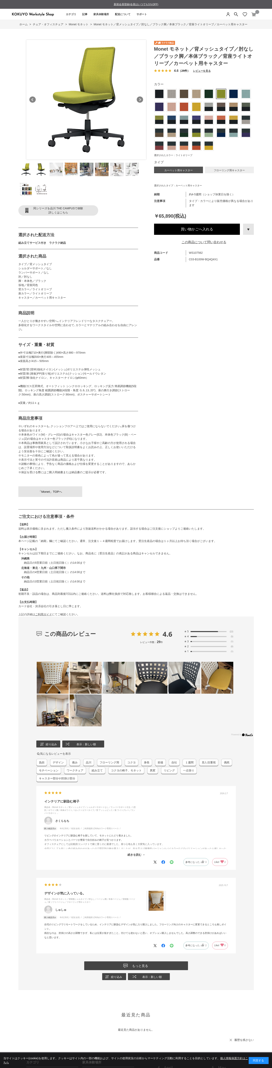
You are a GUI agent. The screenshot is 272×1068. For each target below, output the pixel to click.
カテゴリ (71, 14)
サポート (141, 14)
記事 (84, 14)
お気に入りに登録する (248, 229)
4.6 (167, 634)
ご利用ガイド (43, 614)
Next (140, 99)
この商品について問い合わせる (204, 242)
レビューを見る (202, 70)
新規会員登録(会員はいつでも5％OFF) (136, 4)
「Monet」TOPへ (50, 491)
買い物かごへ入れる (197, 229)
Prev (32, 99)
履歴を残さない (244, 1039)
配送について (123, 14)
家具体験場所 (101, 14)
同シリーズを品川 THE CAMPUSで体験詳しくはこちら (58, 210)
